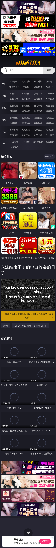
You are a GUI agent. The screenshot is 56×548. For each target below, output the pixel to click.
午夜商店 (14, 141)
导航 (3, 143)
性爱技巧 (50, 134)
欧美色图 (38, 117)
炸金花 (26, 86)
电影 (3, 107)
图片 (3, 119)
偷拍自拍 (26, 105)
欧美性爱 (50, 105)
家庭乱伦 (26, 129)
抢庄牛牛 (50, 86)
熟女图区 (38, 122)
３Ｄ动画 (50, 93)
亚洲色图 (26, 117)
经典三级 (26, 110)
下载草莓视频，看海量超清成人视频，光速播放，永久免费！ (28, 315)
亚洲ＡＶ (14, 93)
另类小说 (26, 134)
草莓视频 (26, 141)
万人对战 (38, 81)
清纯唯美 (26, 122)
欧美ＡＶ (38, 93)
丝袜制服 (26, 98)
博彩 (3, 83)
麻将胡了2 (14, 86)
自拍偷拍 (26, 93)
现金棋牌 (38, 86)
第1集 (5, 325)
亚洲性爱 (14, 105)
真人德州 (26, 81)
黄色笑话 (38, 134)
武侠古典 (50, 129)
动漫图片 (50, 117)
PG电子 (13, 81)
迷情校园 (14, 134)
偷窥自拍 (14, 117)
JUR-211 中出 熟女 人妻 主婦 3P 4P (30, 325)
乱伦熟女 (38, 110)
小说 (3, 131)
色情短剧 (14, 146)
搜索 (49, 70)
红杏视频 (50, 141)
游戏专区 (50, 81)
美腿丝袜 (14, 122)
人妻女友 (38, 129)
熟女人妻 (14, 98)
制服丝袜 (14, 110)
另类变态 (50, 110)
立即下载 (45, 541)
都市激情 (14, 129)
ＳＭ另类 (50, 98)
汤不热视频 (38, 141)
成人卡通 (38, 105)
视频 (3, 95)
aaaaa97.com (28, 63)
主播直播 (38, 98)
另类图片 (50, 122)
